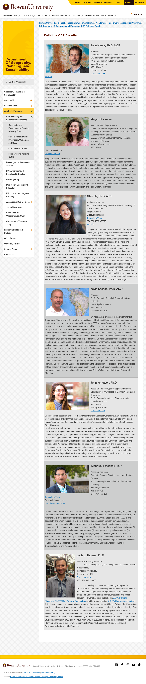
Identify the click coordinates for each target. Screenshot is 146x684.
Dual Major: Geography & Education (17, 186)
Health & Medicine (59, 15)
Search (137, 14)
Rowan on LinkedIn (116, 665)
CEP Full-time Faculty (91, 26)
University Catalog (48, 672)
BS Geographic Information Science (18, 164)
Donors (108, 2)
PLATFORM (60, 601)
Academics (26, 15)
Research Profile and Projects (13, 231)
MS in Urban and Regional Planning (17, 195)
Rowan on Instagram (128, 665)
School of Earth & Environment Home (76, 23)
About (110, 15)
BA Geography (12, 179)
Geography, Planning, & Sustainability (14, 93)
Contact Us (9, 254)
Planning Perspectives (76, 601)
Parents (97, 2)
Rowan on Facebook (122, 665)
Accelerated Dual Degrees (18, 201)
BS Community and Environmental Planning (16, 118)
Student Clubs (10, 249)
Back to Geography (17, 81)
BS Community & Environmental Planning (59, 26)
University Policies (12, 243)
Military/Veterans (92, 15)
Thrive (103, 15)
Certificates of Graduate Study (16, 223)
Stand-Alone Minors (15, 207)
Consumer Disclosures (31, 672)
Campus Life (42, 15)
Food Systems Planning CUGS (18, 155)
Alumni (87, 2)
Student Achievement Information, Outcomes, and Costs (18, 139)
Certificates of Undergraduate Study (15, 214)
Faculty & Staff (10, 105)
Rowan (139, 2)
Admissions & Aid (10, 15)
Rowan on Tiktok (139, 665)
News (78, 2)
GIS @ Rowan (10, 238)
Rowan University (32, 7)
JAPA (115, 598)
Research (76, 15)
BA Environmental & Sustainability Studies (15, 172)
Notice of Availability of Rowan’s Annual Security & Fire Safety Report (36, 677)
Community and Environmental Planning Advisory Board (18, 128)
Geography (114, 23)
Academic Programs (131, 23)
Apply (129, 2)
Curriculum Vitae (98, 73)
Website (90, 224)
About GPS (9, 100)
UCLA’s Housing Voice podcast (121, 601)
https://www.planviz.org (55, 503)
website (48, 76)
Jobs (118, 2)
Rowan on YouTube (133, 665)
